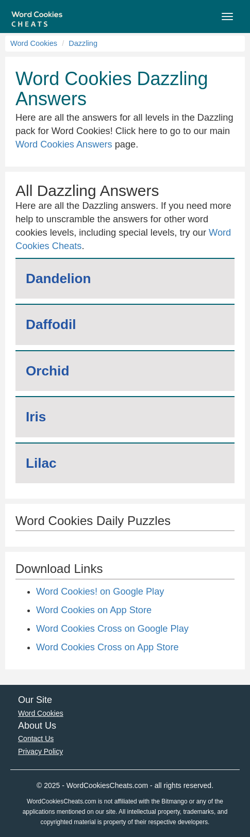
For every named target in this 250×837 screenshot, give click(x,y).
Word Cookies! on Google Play (100, 591)
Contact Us (36, 738)
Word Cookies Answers (63, 144)
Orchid (47, 371)
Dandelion (58, 278)
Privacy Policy (40, 751)
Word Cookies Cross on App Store (107, 647)
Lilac (41, 463)
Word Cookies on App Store (94, 610)
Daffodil (51, 324)
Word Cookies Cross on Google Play (112, 628)
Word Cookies (33, 43)
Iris (36, 416)
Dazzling (83, 43)
